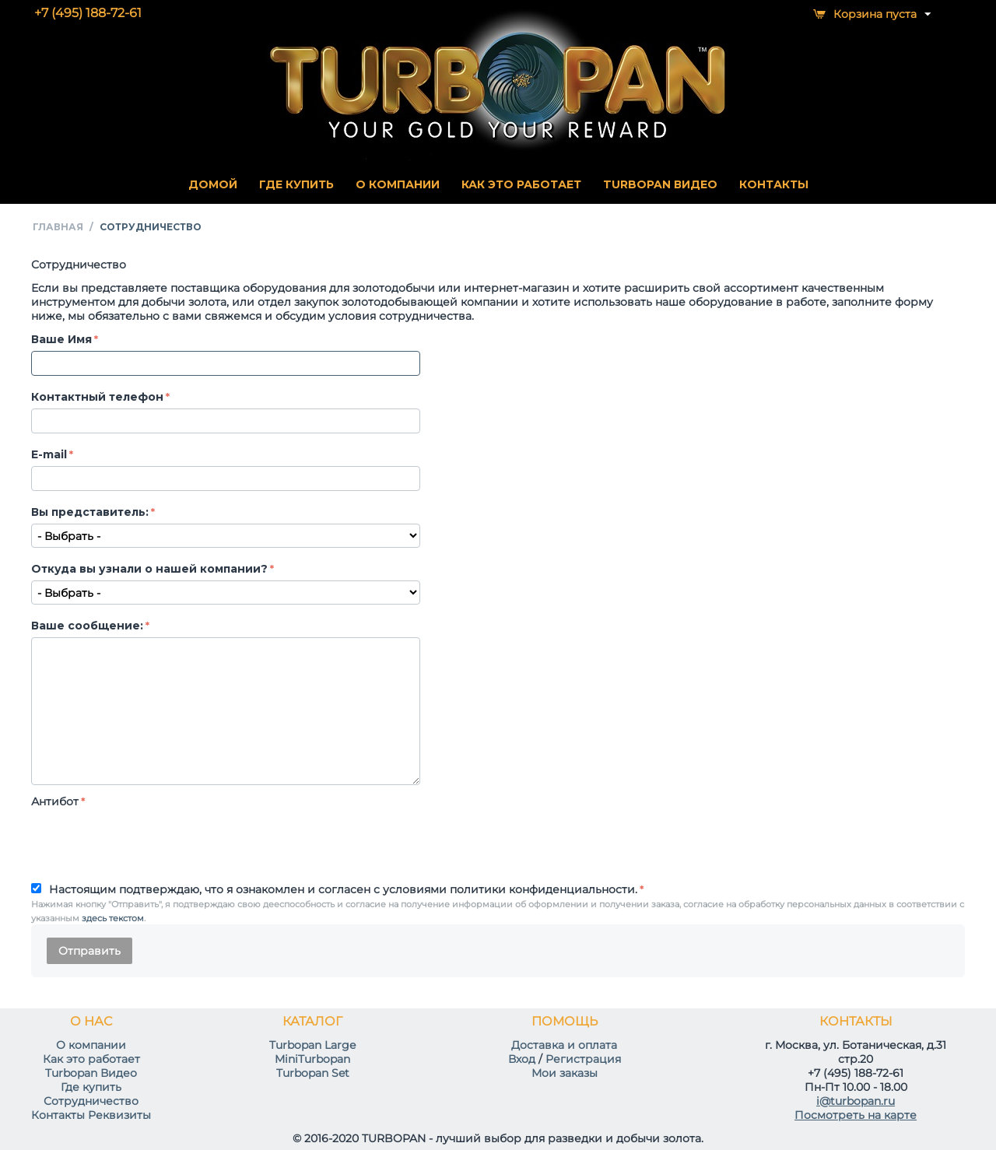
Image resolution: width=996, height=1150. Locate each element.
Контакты (58, 1115)
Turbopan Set (312, 1073)
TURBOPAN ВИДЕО (660, 184)
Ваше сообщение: (87, 626)
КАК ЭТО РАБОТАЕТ (521, 184)
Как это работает (91, 1059)
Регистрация (583, 1059)
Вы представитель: (90, 512)
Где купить (91, 1087)
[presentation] (149, 842)
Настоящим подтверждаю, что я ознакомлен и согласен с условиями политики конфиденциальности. (343, 889)
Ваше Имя (61, 339)
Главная (58, 227)
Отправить (89, 951)
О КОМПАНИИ (398, 184)
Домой (212, 184)
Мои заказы (564, 1073)
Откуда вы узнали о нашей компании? (149, 569)
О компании (91, 1045)
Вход (521, 1059)
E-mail (49, 454)
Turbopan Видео (91, 1073)
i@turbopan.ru (855, 1101)
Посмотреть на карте (855, 1115)
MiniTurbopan (312, 1059)
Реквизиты (119, 1115)
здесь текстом (113, 918)
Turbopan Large (312, 1045)
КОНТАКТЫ (773, 184)
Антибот (55, 801)
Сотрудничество (91, 1101)
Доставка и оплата (564, 1045)
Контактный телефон (97, 397)
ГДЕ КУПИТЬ (296, 184)
